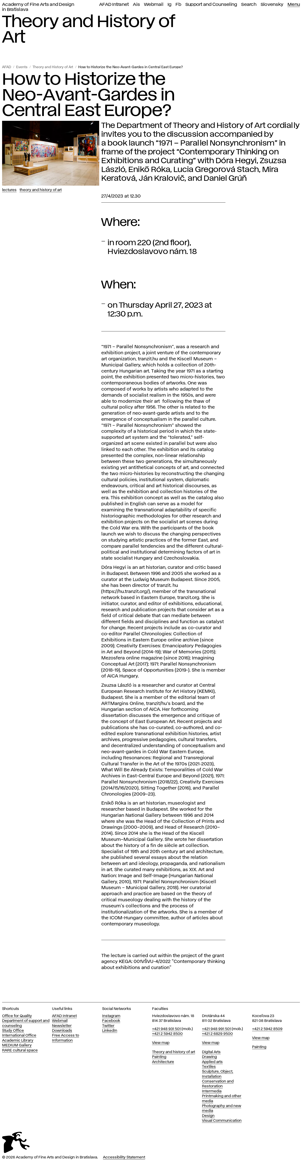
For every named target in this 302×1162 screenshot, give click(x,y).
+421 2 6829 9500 (217, 1034)
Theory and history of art (173, 1052)
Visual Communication (222, 1120)
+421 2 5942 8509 (267, 1029)
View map (160, 1043)
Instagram (111, 1016)
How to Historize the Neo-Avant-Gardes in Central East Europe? (130, 67)
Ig (170, 5)
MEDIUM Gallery (17, 1045)
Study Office (13, 1030)
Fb (178, 5)
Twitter (108, 1026)
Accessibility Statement (124, 1157)
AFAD (6, 67)
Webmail (153, 5)
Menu (294, 5)
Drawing (209, 1057)
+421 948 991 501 (216, 1029)
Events (21, 67)
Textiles (209, 1066)
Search (248, 5)
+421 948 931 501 (166, 1029)
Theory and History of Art (53, 67)
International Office (19, 1035)
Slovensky (272, 5)
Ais (136, 5)
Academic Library (17, 1040)
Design (208, 1116)
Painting (159, 1057)
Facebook (111, 1021)
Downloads (62, 1030)
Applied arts (212, 1062)
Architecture (163, 1062)
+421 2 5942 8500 (167, 1034)
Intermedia (211, 1091)
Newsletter (62, 1026)
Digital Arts (211, 1052)
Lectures (9, 190)
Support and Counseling (211, 5)
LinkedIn (109, 1030)
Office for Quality (17, 1016)
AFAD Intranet (114, 5)
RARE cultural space (20, 1050)
